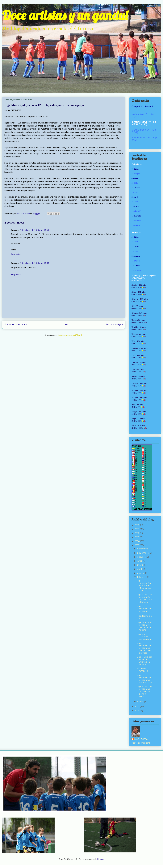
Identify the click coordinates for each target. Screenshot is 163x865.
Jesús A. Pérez (141, 739)
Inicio (66, 324)
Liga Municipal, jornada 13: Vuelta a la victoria (144, 661)
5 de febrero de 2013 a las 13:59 (34, 230)
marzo (140, 573)
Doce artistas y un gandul (65, 15)
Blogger (100, 859)
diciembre (142, 548)
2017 (137, 529)
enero (140, 701)
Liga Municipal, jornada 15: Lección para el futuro (144, 598)
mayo (140, 565)
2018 (137, 525)
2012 (137, 706)
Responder (16, 254)
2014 (137, 541)
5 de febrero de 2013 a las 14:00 (34, 263)
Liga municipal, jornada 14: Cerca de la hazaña (144, 626)
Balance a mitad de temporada (144, 636)
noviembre (143, 553)
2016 (137, 533)
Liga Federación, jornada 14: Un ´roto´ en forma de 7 (144, 612)
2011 (137, 710)
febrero (141, 577)
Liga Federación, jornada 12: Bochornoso (144, 679)
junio (140, 561)
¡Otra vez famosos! (142, 669)
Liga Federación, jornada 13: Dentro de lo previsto (144, 648)
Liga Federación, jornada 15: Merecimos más (144, 585)
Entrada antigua (114, 324)
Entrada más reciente (15, 324)
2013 (137, 545)
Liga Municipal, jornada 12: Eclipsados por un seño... (144, 691)
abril (139, 569)
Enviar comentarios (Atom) (70, 335)
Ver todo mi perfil (141, 743)
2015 (137, 537)
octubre (141, 557)
